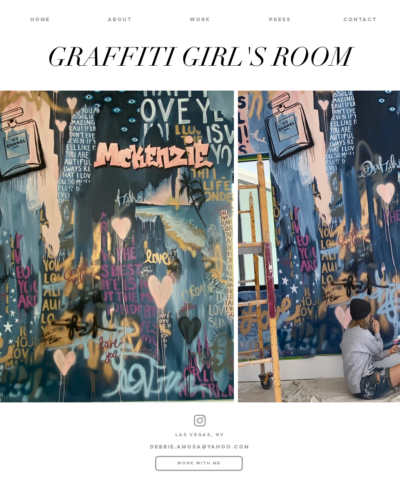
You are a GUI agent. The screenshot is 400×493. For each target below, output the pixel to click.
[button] (200, 19)
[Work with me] (199, 463)
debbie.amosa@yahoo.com (199, 447)
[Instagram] (200, 421)
